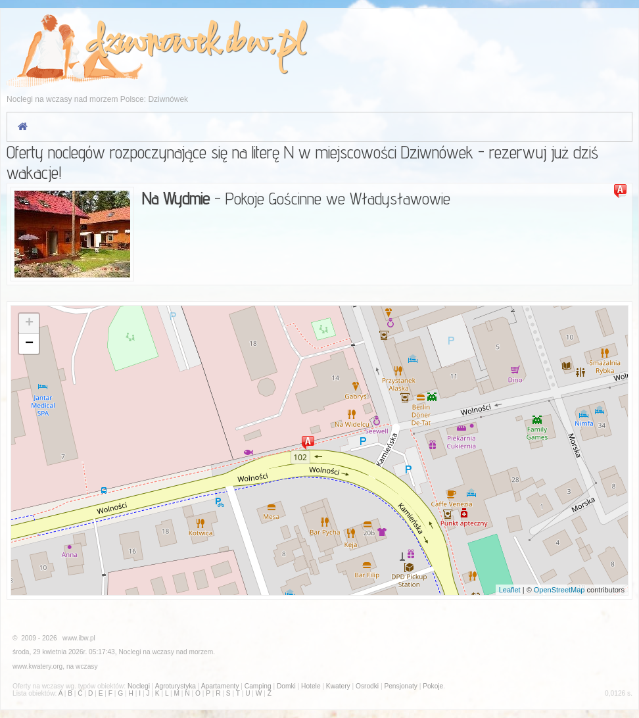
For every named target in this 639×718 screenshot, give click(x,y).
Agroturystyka (175, 686)
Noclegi (129, 652)
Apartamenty (220, 686)
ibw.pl (264, 43)
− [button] (29, 344)
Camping (258, 686)
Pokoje (433, 686)
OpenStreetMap (559, 590)
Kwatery (338, 686)
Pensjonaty (400, 686)
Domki (286, 686)
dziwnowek (150, 43)
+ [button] (29, 323)
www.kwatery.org (37, 666)
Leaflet (510, 590)
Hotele (310, 686)
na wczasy (82, 666)
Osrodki (367, 686)
